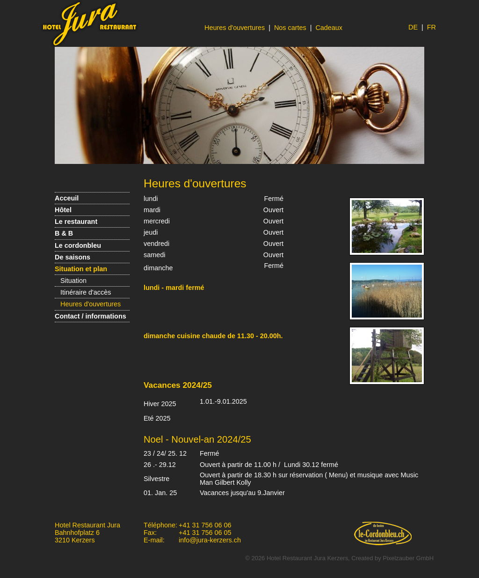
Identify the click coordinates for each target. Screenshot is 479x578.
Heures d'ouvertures (234, 27)
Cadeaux (328, 27)
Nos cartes (290, 27)
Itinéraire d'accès (85, 292)
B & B (64, 233)
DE (413, 27)
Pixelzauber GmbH (408, 558)
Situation (73, 280)
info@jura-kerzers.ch (210, 540)
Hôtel (63, 210)
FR (431, 27)
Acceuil (67, 198)
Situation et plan (81, 269)
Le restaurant (76, 221)
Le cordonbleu (78, 245)
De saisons (72, 257)
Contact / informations (90, 316)
